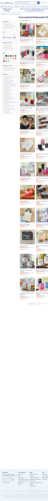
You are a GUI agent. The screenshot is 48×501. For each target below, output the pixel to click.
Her (41, 6)
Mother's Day (3, 6)
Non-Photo (9, 48)
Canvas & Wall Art (10, 86)
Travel (7, 112)
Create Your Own (10, 26)
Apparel (7, 78)
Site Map (31, 484)
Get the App (44, 479)
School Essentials (10, 108)
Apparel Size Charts (33, 474)
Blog (19, 475)
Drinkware (8, 89)
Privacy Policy (21, 477)
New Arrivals (9, 27)
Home (2, 14)
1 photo (8, 45)
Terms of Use (21, 482)
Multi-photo (8, 47)
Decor (7, 87)
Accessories (9, 76)
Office (7, 100)
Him (38, 6)
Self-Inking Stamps (10, 68)
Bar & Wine (8, 82)
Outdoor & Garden (10, 102)
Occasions (22, 6)
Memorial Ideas (9, 98)
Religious (10, 6)
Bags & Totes (9, 80)
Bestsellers (8, 24)
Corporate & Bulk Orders (34, 477)
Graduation (16, 6)
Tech (7, 110)
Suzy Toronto (9, 70)
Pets (7, 104)
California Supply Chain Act (23, 479)
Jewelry (8, 95)
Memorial (28, 6)
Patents (19, 484)
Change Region (33, 486)
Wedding (34, 6)
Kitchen (8, 96)
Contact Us (32, 475)
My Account (44, 474)
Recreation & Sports (9, 106)
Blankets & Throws (10, 84)
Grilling (7, 91)
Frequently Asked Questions (35, 479)
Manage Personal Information (35, 482)
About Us (20, 474)
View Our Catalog (5, 482)
